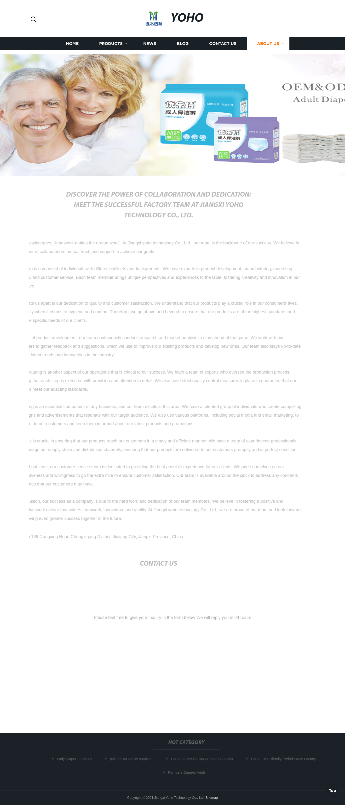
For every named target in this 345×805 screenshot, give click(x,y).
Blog (183, 43)
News (149, 43)
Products (111, 43)
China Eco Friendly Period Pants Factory (284, 759)
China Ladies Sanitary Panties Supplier (203, 759)
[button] (33, 19)
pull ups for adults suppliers (132, 759)
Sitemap (212, 797)
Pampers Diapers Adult (187, 772)
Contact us (222, 43)
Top (332, 790)
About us (268, 43)
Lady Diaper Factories (75, 759)
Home (72, 43)
